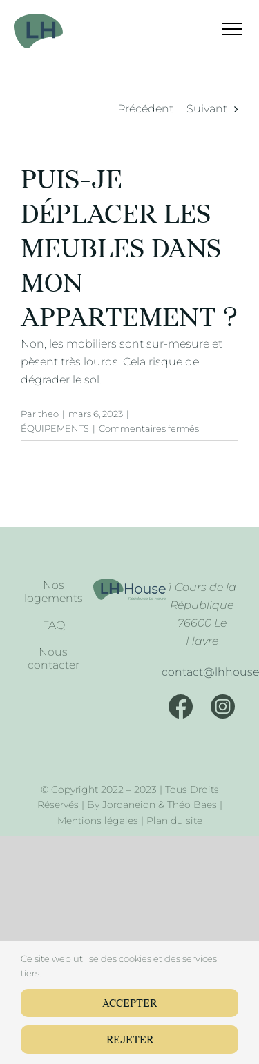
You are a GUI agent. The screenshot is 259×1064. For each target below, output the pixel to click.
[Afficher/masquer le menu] (223, 29)
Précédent (145, 108)
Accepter (129, 1003)
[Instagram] (223, 706)
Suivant (206, 108)
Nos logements (53, 592)
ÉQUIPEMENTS (55, 428)
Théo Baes (192, 805)
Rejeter (129, 1040)
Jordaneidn (128, 805)
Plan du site (174, 820)
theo (48, 413)
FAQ (53, 625)
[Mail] (202, 672)
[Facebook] (181, 706)
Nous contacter (53, 658)
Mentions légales (97, 820)
